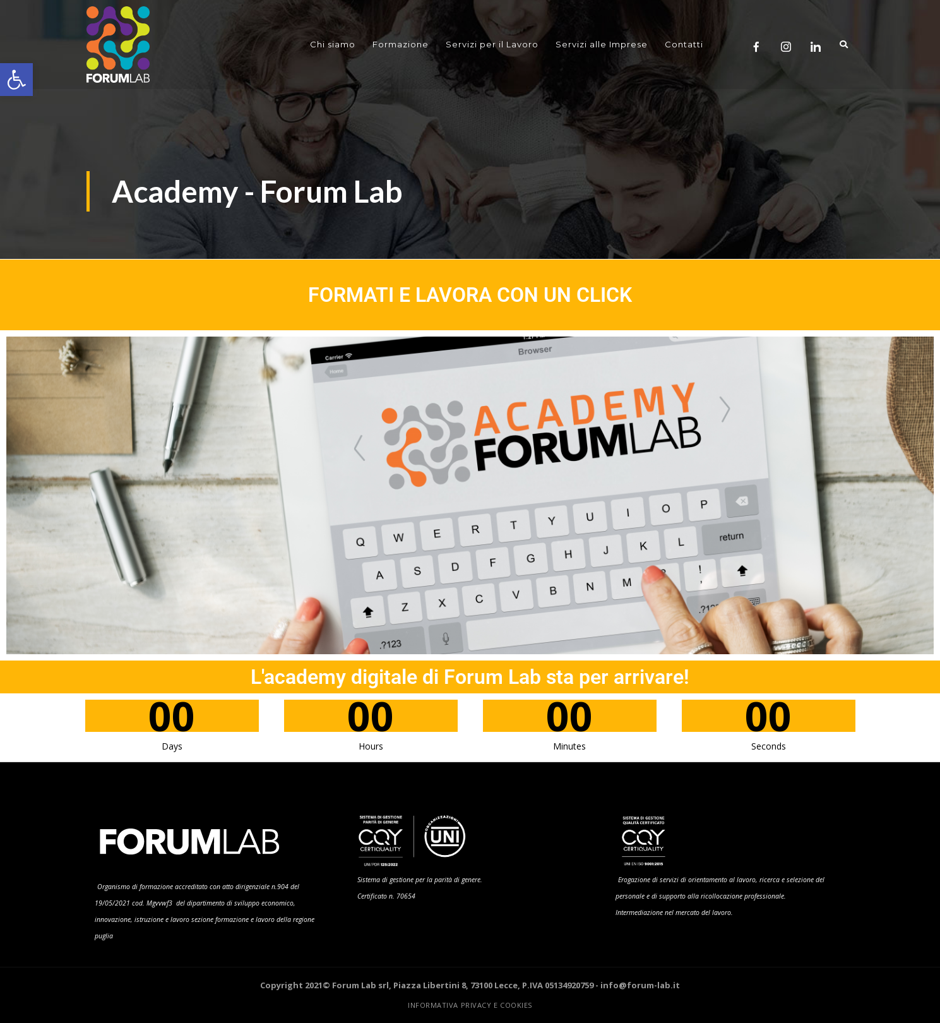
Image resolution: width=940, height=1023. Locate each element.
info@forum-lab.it (640, 985)
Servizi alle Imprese (602, 44)
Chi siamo (332, 44)
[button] (16, 79)
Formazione (400, 44)
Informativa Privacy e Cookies (470, 1005)
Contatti (684, 44)
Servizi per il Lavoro (492, 44)
